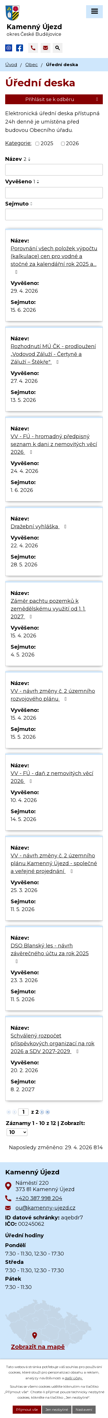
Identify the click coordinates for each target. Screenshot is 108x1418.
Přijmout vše (27, 1409)
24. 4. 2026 (24, 471)
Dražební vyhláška (40, 526)
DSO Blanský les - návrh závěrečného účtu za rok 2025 (50, 953)
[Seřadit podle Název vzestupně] (29, 158)
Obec (31, 64)
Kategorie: (18, 143)
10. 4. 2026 (24, 800)
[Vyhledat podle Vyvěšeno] (54, 193)
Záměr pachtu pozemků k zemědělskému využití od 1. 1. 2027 (48, 609)
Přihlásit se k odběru (62, 99)
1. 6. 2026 (22, 490)
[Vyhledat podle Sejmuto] (54, 214)
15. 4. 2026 (23, 635)
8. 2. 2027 (23, 1089)
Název (15, 159)
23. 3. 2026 (24, 980)
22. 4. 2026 (24, 545)
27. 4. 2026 (24, 381)
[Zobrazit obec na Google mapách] (48, 1324)
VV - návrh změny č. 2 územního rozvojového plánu (53, 695)
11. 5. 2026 (23, 909)
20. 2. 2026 (24, 1070)
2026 (72, 143)
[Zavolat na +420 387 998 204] (33, 48)
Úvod (11, 64)
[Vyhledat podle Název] (54, 170)
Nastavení (84, 1409)
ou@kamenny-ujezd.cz (45, 1208)
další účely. (74, 1378)
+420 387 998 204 (39, 1198)
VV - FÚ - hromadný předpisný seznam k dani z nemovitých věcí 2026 (54, 444)
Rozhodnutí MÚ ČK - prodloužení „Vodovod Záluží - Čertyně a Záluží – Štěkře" (53, 354)
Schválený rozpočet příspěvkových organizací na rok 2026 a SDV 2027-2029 (52, 1044)
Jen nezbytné (57, 1409)
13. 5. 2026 (23, 400)
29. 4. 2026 (24, 291)
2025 (47, 143)
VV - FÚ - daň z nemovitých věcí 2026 (52, 777)
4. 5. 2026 (23, 655)
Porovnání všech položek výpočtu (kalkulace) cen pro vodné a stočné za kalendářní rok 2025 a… (54, 260)
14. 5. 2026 (23, 819)
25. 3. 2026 (24, 890)
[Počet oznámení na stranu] (17, 1132)
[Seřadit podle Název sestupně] (29, 160)
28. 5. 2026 (24, 564)
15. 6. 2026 (23, 310)
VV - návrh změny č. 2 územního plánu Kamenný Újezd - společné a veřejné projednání (54, 863)
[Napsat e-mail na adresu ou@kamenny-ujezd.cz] (45, 48)
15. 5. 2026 (23, 737)
